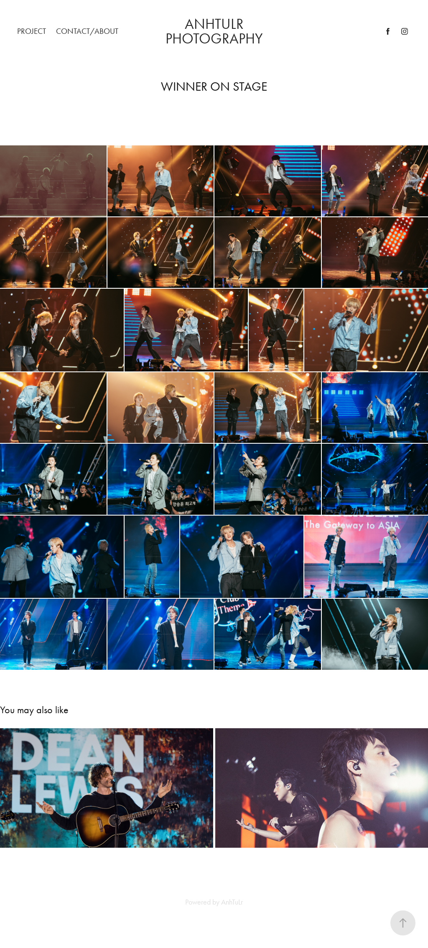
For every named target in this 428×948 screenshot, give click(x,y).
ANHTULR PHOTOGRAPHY (214, 31)
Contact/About (87, 31)
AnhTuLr (232, 902)
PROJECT (31, 31)
